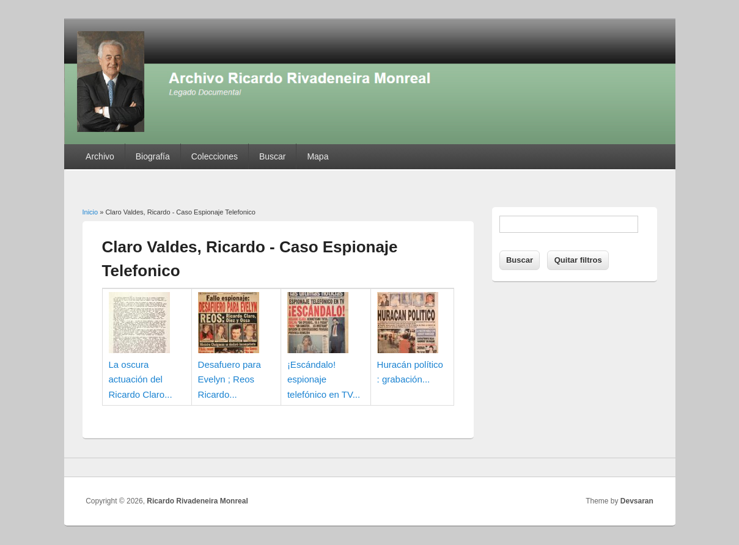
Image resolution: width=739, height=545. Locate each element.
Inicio (90, 212)
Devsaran (636, 501)
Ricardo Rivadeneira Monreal (197, 501)
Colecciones (214, 156)
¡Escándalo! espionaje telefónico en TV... (323, 379)
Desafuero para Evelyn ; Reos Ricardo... (229, 379)
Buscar (272, 156)
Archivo (100, 156)
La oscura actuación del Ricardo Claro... (140, 379)
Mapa (317, 156)
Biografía (153, 156)
